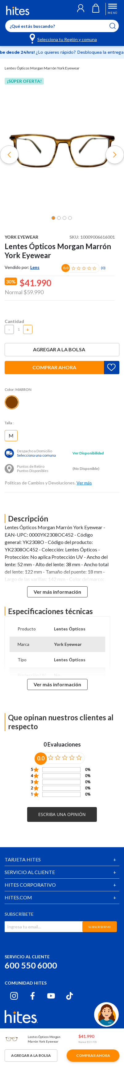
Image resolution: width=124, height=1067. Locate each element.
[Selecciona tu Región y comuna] (64, 38)
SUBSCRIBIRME (99, 927)
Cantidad (14, 321)
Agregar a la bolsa (62, 349)
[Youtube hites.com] (51, 996)
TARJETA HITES (23, 859)
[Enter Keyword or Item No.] (62, 26)
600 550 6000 (31, 965)
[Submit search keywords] (116, 26)
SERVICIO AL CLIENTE (30, 872)
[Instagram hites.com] (14, 996)
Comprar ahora (54, 367)
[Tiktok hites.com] (69, 996)
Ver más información (57, 592)
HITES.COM (18, 897)
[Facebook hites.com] (32, 996)
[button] (80, 9)
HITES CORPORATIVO (30, 885)
